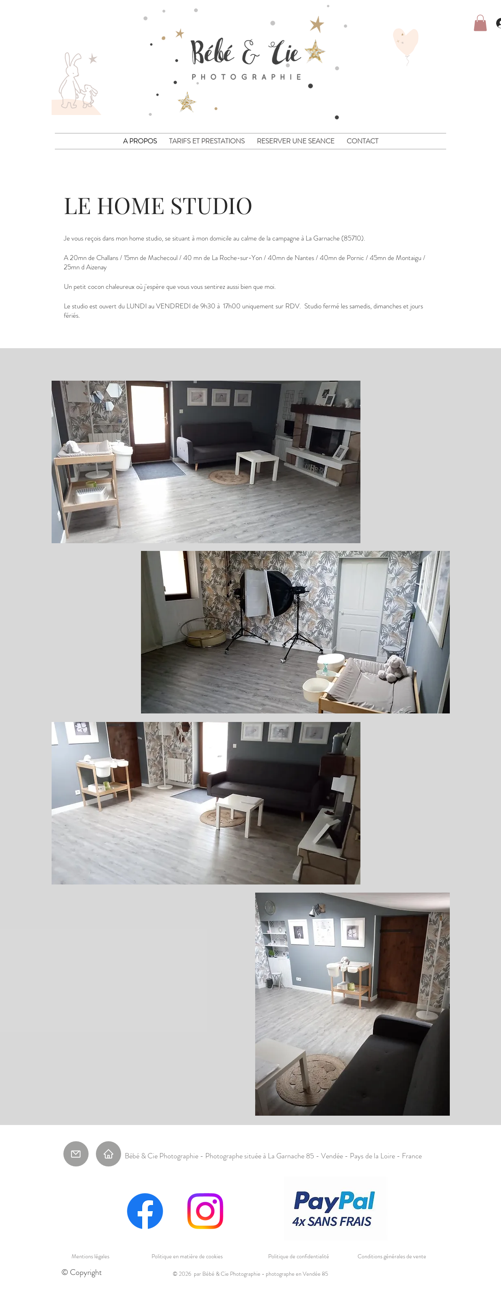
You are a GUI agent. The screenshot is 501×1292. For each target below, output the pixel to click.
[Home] (108, 1153)
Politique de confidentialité (298, 1256)
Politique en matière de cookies (187, 1256)
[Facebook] (145, 1211)
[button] (480, 23)
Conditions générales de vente (392, 1256)
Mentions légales (90, 1256)
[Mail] (76, 1153)
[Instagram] (205, 1211)
